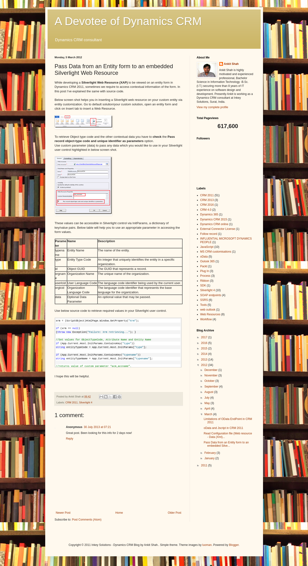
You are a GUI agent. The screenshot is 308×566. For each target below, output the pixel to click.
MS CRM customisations (215, 251)
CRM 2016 (207, 204)
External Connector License (217, 229)
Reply (69, 438)
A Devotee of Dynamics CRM (128, 21)
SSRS (204, 300)
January (209, 458)
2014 (204, 354)
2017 (204, 337)
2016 (204, 343)
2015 (204, 348)
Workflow (206, 319)
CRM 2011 (71, 402)
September (211, 386)
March (208, 414)
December (211, 370)
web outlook (207, 309)
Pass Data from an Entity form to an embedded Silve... (226, 444)
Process (205, 275)
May (207, 403)
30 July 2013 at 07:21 (97, 427)
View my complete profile (212, 107)
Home (119, 512)
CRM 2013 (207, 200)
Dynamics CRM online (214, 224)
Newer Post (63, 512)
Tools (203, 305)
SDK (203, 285)
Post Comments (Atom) (87, 519)
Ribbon (204, 280)
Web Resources (210, 314)
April (207, 408)
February (210, 453)
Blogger (234, 545)
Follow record (208, 234)
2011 (204, 465)
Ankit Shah (231, 64)
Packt (203, 266)
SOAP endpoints (210, 295)
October (209, 381)
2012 (204, 365)
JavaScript (207, 247)
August (209, 392)
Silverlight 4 (85, 402)
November (211, 375)
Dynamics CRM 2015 (213, 219)
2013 (204, 359)
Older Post (174, 512)
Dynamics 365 (209, 214)
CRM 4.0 (205, 209)
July (207, 397)
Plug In (204, 271)
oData (204, 256)
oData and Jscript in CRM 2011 (223, 428)
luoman (207, 545)
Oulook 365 (207, 261)
